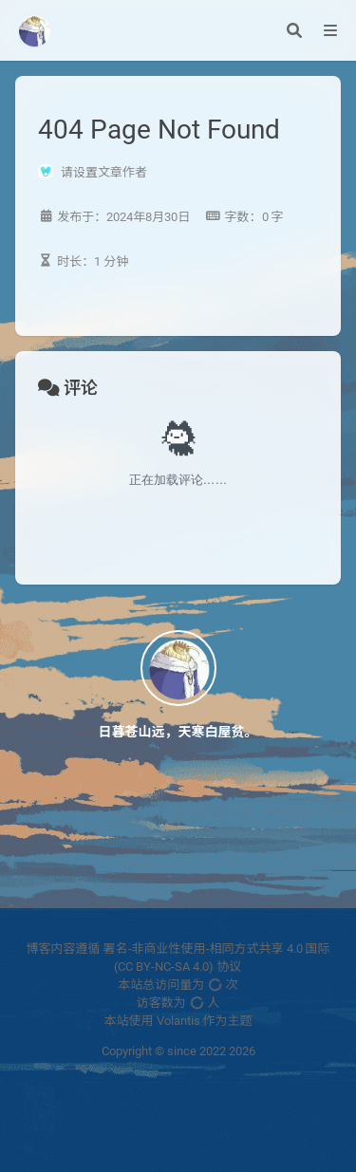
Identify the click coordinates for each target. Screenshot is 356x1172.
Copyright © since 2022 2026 (178, 1051)
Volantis (178, 1021)
